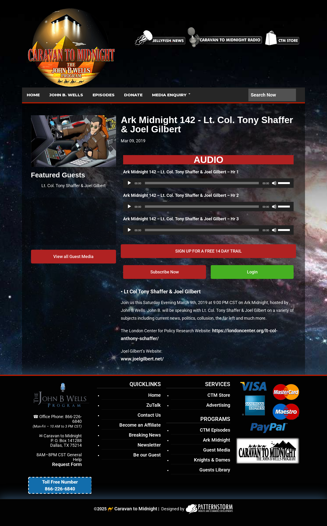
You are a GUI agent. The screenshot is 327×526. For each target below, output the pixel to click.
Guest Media (216, 450)
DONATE (133, 94)
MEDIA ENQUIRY (169, 94)
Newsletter (149, 445)
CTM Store (218, 395)
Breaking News (145, 435)
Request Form (67, 464)
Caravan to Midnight (135, 509)
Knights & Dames (212, 460)
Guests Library (214, 470)
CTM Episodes (215, 430)
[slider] (202, 183)
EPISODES (104, 94)
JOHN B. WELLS (66, 94)
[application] (208, 183)
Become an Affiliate (140, 425)
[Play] (129, 183)
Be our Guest (147, 455)
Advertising (218, 405)
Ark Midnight (216, 440)
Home (154, 395)
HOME (33, 94)
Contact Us (149, 415)
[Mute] (274, 183)
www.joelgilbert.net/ (142, 359)
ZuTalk (153, 405)
